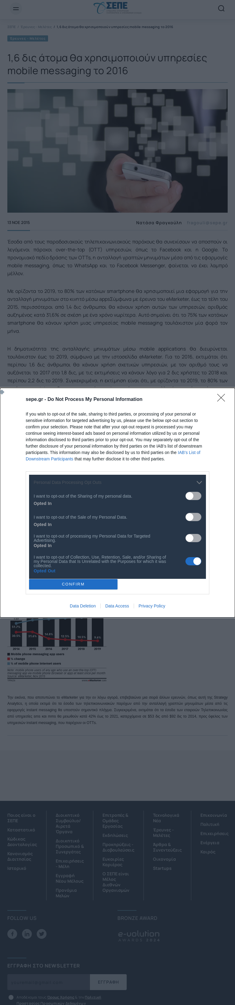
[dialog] (117, 503)
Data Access (117, 605)
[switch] (193, 496)
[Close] (223, 399)
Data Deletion (83, 605)
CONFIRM (73, 584)
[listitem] (117, 482)
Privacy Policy (152, 605)
